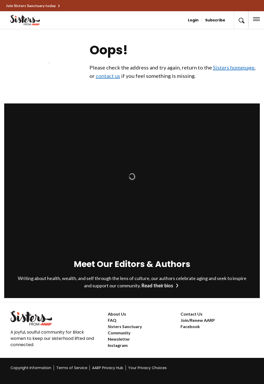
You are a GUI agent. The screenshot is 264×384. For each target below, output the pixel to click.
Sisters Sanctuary (125, 326)
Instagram (118, 345)
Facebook (190, 326)
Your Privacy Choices (147, 367)
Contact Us (192, 313)
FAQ (112, 320)
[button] (241, 20)
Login (193, 20)
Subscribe (215, 20)
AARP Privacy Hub (107, 367)
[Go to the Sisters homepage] (34, 20)
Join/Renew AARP (198, 320)
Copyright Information (30, 367)
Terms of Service (71, 367)
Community (119, 332)
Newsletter (119, 338)
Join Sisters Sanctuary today (31, 5)
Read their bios (157, 285)
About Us (117, 313)
